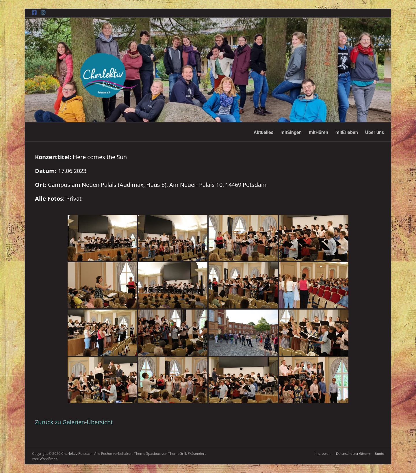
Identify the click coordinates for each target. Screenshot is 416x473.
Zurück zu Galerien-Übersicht (74, 422)
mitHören (318, 132)
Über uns (374, 132)
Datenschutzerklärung (353, 453)
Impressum (322, 453)
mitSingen (291, 132)
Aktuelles (263, 132)
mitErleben (346, 132)
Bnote (379, 453)
